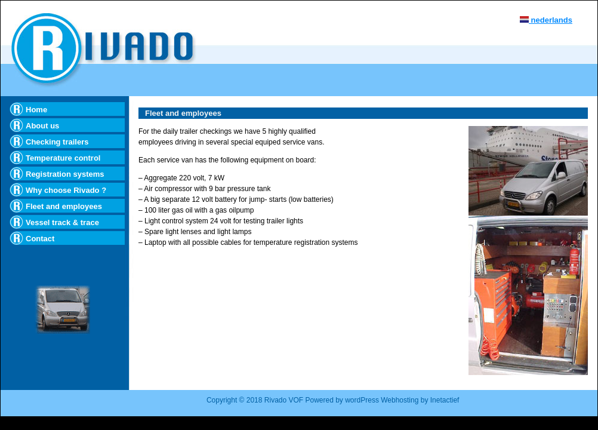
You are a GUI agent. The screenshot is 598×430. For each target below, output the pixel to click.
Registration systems (65, 174)
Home (36, 109)
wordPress (363, 400)
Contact (40, 238)
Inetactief (445, 400)
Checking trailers (57, 141)
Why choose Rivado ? (66, 190)
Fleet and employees (64, 206)
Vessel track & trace (62, 222)
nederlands (546, 20)
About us (42, 125)
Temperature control (63, 157)
